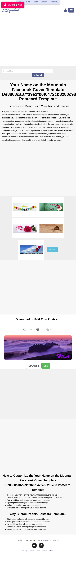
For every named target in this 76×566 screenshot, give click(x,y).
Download (33, 366)
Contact (44, 551)
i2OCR (35, 2)
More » (52, 250)
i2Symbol (10, 10)
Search (38, 75)
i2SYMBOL (54, 2)
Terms (38, 551)
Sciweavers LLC (46, 540)
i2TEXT (44, 2)
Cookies (31, 551)
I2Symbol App (12, 4)
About (51, 551)
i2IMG (28, 2)
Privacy (24, 551)
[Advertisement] (24, 40)
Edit (46, 366)
